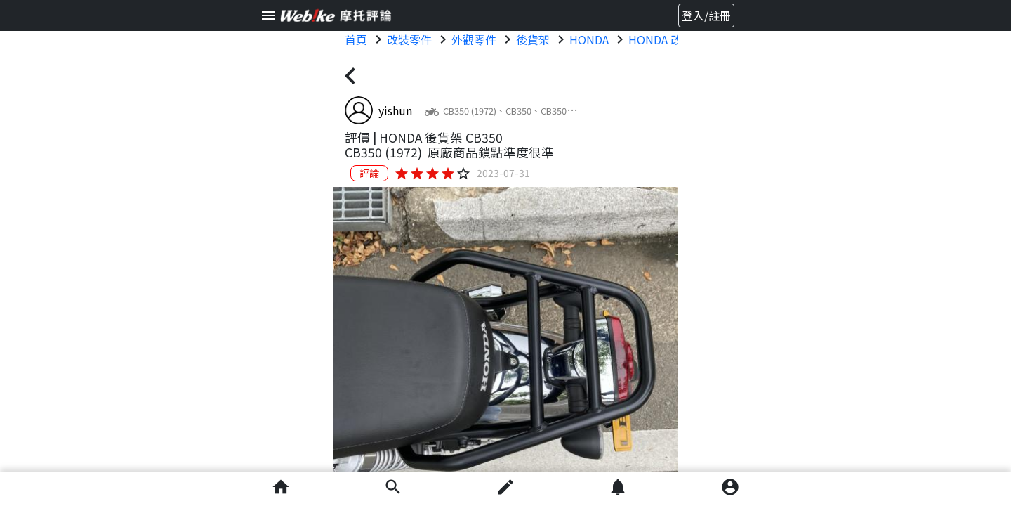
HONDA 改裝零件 (671, 39)
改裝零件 (409, 39)
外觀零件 (473, 39)
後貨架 (533, 39)
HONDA (589, 39)
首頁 (356, 39)
